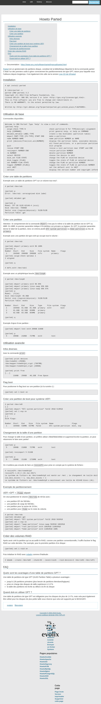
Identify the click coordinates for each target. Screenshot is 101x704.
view (24, 2)
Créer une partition (16, 34)
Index (49, 626)
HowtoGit (43, 662)
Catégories (51, 633)
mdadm (29, 554)
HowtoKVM (44, 666)
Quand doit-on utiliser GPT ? (20, 58)
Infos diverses (14, 39)
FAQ (9, 54)
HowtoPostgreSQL (47, 674)
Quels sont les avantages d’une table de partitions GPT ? (30, 56)
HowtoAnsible (45, 657)
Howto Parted (50, 19)
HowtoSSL (44, 678)
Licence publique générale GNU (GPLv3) (50, 615)
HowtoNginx (45, 671)
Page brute (59, 692)
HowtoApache (45, 659)
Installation (12, 26)
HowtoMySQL (45, 669)
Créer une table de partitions (19, 31)
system (10, 605)
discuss (49, 2)
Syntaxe (50, 649)
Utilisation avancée (15, 36)
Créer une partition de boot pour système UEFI (26, 44)
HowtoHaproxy (46, 664)
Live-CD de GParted (67, 74)
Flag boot (12, 41)
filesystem (19, 605)
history (39, 2)
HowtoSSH (44, 676)
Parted (6, 69)
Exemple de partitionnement (19, 49)
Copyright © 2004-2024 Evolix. (50, 613)
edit (31, 2)
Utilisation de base (14, 29)
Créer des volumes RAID (17, 51)
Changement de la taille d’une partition (23, 46)
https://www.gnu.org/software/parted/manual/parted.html (44, 65)
